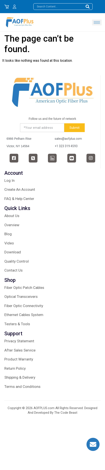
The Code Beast (65, 413)
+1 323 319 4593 (66, 146)
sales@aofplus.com (68, 138)
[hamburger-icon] (97, 22)
